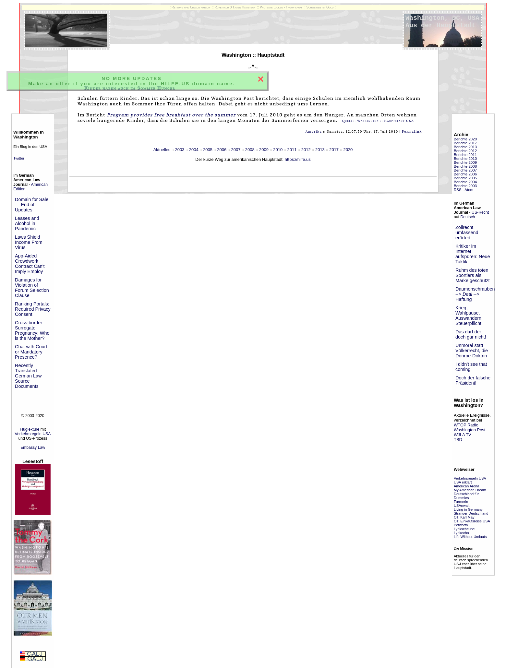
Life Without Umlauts (470, 537)
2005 (207, 149)
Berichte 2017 (465, 143)
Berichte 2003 (465, 186)
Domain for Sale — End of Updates (31, 204)
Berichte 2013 (465, 147)
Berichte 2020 (465, 139)
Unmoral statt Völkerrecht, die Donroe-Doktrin (471, 350)
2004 (194, 149)
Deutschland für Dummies (466, 496)
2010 (278, 149)
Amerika (314, 131)
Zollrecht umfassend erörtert (466, 232)
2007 (236, 149)
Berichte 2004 (465, 182)
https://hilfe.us (298, 159)
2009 (264, 149)
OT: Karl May (464, 517)
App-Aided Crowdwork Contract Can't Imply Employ (30, 263)
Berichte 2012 (465, 151)
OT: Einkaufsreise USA (472, 521)
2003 (180, 149)
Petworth (461, 525)
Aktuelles (162, 149)
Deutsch (467, 217)
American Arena (466, 486)
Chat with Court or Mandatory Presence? (31, 352)
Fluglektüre (30, 429)
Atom (468, 190)
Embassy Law (32, 447)
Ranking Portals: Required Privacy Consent (33, 309)
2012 (306, 149)
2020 (348, 149)
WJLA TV (462, 434)
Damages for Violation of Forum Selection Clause (32, 287)
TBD (458, 439)
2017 (334, 149)
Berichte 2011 (465, 155)
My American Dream (470, 490)
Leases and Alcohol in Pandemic (27, 223)
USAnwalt (461, 505)
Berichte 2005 (465, 178)
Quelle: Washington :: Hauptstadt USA (378, 121)
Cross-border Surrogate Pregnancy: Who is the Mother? (32, 330)
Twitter (18, 158)
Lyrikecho (461, 533)
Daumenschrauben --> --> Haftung (475, 294)
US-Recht (480, 212)
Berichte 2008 (465, 166)
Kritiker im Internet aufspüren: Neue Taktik (472, 254)
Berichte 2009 (465, 162)
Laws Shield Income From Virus (28, 242)
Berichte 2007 (465, 170)
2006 (221, 149)
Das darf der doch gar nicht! (470, 334)
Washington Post (469, 429)
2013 (320, 149)
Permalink (412, 131)
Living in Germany (468, 509)
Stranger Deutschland (471, 513)
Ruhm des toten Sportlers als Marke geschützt (472, 275)
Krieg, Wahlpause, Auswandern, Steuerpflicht (469, 315)
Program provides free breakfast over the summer (171, 114)
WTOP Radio (466, 425)
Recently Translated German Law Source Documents (28, 376)
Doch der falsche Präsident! (472, 380)
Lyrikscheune (464, 529)
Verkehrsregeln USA (33, 434)
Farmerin (461, 502)
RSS (458, 190)
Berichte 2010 (465, 159)
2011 (292, 149)
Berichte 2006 (465, 174)
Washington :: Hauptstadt (253, 55)
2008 (250, 149)
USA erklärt (463, 482)
